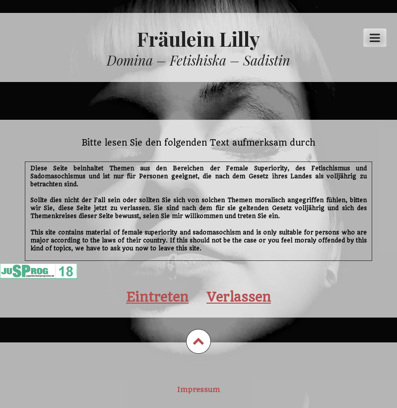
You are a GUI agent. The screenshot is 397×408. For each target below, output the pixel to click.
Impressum (198, 389)
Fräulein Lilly (198, 38)
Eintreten (157, 297)
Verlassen (238, 297)
